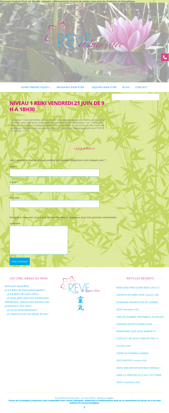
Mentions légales (105, 398)
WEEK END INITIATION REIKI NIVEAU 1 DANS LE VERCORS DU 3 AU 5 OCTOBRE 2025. (139, 375)
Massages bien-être (70, 87)
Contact (141, 87)
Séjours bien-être (104, 87)
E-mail (14, 182)
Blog (126, 87)
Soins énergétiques (35, 87)
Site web (14, 197)
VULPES (92, 398)
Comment (15, 223)
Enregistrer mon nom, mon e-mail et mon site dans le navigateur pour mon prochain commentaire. (63, 217)
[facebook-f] (84, 407)
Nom (13, 166)
